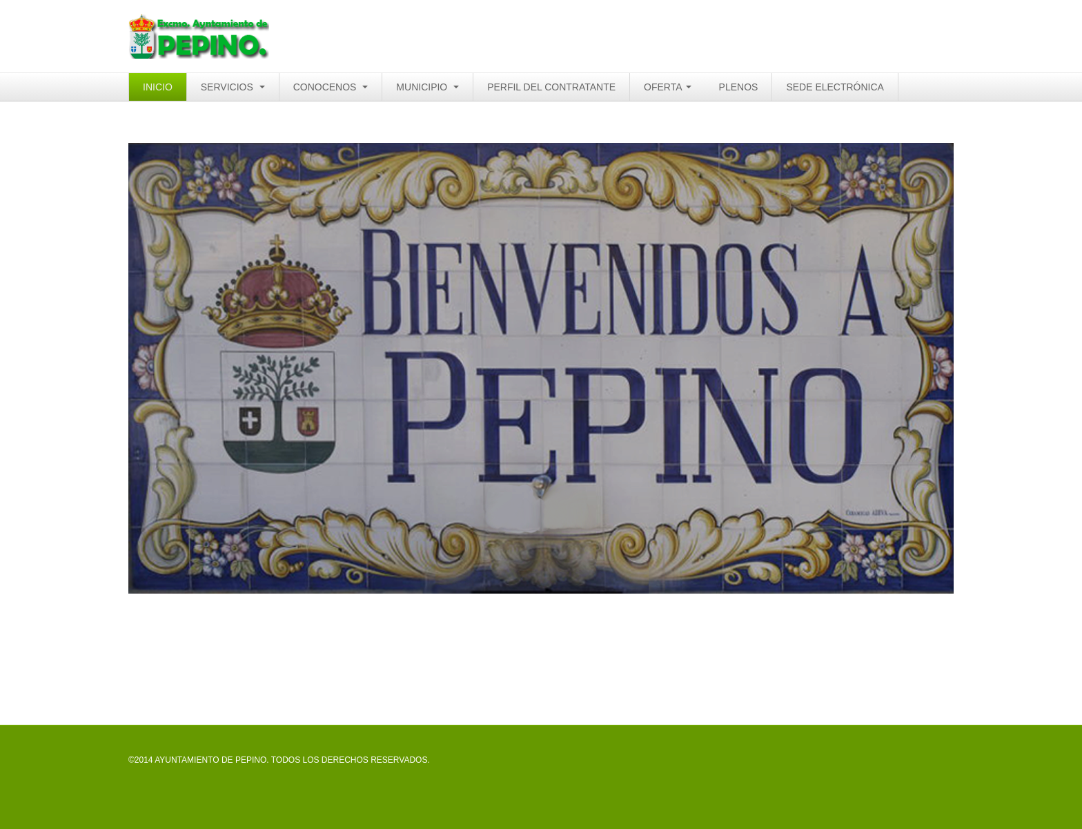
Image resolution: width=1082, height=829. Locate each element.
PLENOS (738, 86)
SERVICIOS (233, 86)
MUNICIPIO (427, 86)
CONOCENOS (330, 86)
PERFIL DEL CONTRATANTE (551, 86)
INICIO (158, 86)
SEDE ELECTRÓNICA (835, 86)
